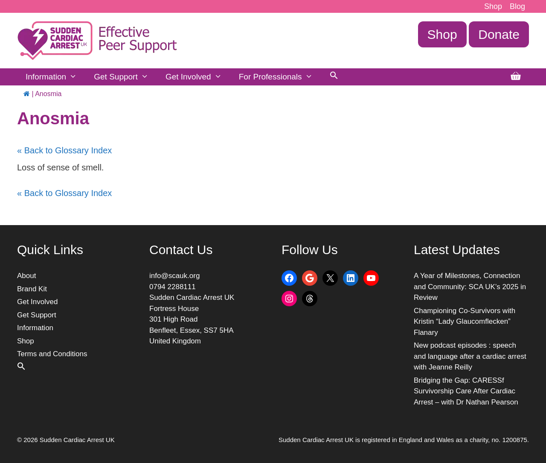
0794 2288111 (172, 287)
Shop (493, 6)
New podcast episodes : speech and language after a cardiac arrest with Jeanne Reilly (470, 356)
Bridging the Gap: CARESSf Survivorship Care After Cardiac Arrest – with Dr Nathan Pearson (466, 391)
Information (55, 76)
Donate (499, 34)
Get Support (125, 76)
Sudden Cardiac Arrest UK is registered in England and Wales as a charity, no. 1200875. (404, 439)
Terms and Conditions (52, 354)
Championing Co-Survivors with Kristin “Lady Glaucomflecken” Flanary (464, 322)
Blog (517, 6)
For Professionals (280, 76)
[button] (334, 76)
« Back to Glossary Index (64, 150)
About (26, 276)
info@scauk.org (174, 276)
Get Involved (198, 76)
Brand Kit (32, 289)
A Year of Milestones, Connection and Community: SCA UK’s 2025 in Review (470, 287)
